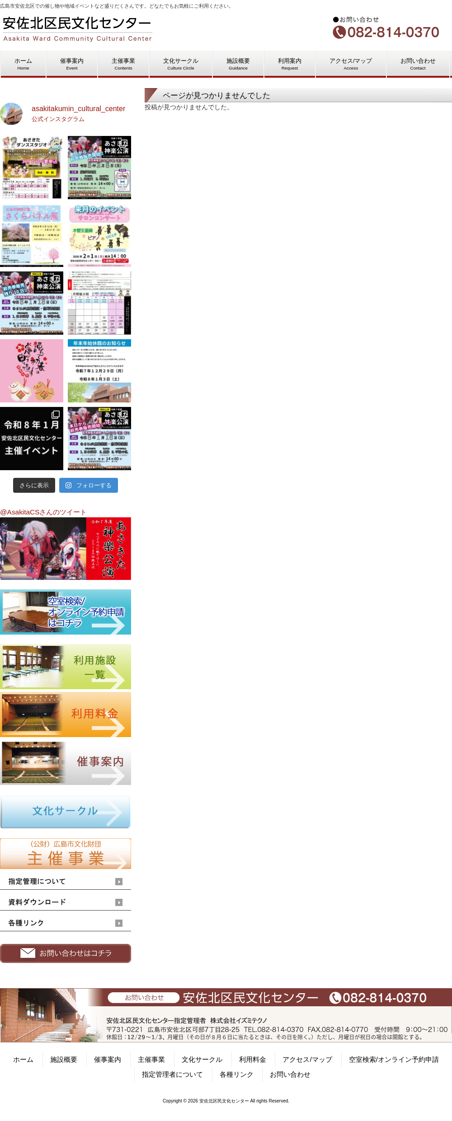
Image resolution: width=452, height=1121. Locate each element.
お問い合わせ (290, 1074)
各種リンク (237, 1074)
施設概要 (63, 1059)
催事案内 (107, 1059)
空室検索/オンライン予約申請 (394, 1059)
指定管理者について (172, 1074)
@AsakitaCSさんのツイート (43, 512)
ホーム (23, 1059)
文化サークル (202, 1059)
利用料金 (252, 1059)
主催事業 (151, 1059)
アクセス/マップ (307, 1059)
